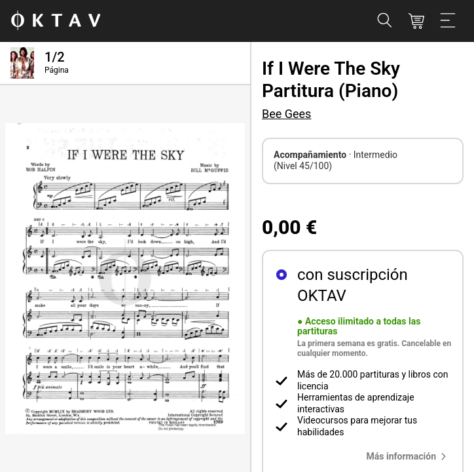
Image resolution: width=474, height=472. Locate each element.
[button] (409, 456)
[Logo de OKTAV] (55, 21)
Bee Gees (286, 114)
